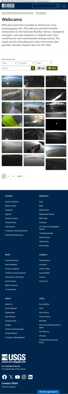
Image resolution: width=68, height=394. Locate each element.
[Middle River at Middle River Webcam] (12, 134)
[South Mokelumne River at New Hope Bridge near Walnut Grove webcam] (56, 82)
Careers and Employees (14, 329)
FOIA (41, 308)
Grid (54, 68)
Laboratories (10, 227)
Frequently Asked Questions (16, 231)
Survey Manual (11, 308)
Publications (44, 210)
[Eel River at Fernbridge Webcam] (56, 125)
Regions (8, 214)
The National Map (46, 233)
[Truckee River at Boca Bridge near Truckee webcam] (34, 95)
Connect (43, 255)
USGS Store (44, 242)
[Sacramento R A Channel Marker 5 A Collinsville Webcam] (56, 151)
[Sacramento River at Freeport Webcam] (34, 147)
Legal (42, 299)
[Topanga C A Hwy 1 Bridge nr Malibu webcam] (34, 82)
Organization (10, 313)
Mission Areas (10, 206)
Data (41, 202)
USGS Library (44, 237)
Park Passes (44, 246)
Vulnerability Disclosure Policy (48, 341)
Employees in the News (14, 277)
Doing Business (11, 333)
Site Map (42, 321)
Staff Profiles (44, 269)
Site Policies (44, 313)
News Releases (11, 265)
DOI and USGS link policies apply (50, 326)
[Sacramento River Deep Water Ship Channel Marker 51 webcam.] (12, 121)
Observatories (10, 222)
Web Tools (43, 218)
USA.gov (42, 336)
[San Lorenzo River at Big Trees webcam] (12, 108)
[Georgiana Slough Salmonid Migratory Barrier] (12, 161)
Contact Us (43, 281)
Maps (41, 206)
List (42, 68)
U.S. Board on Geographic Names (49, 228)
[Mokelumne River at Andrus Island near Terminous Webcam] (34, 121)
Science (9, 196)
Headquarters (44, 260)
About (8, 299)
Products (43, 196)
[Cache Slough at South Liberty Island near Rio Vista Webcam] (34, 161)
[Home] (8, 8)
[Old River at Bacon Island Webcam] (56, 164)
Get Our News (10, 281)
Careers (42, 277)
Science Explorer (12, 202)
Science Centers (11, 218)
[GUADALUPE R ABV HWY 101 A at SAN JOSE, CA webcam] (56, 110)
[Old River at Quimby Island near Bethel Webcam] (12, 147)
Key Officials (10, 317)
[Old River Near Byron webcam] (34, 108)
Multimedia (41, 13)
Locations (43, 265)
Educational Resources (14, 235)
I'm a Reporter (10, 289)
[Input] (46, 6)
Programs (9, 210)
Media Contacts (11, 285)
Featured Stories (11, 260)
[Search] (58, 6)
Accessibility (44, 304)
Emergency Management (15, 337)
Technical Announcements (15, 273)
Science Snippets (12, 269)
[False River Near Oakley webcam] (56, 95)
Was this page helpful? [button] (48, 392)
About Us (8, 304)
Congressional (10, 321)
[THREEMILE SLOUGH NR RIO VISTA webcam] (12, 82)
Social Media (44, 273)
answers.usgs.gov (9, 387)
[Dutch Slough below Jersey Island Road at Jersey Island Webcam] (56, 138)
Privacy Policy (44, 317)
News (7, 255)
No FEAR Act (44, 332)
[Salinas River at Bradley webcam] (12, 95)
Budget (8, 325)
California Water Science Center (17, 13)
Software (42, 222)
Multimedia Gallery (46, 214)
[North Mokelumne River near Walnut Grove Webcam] (34, 134)
